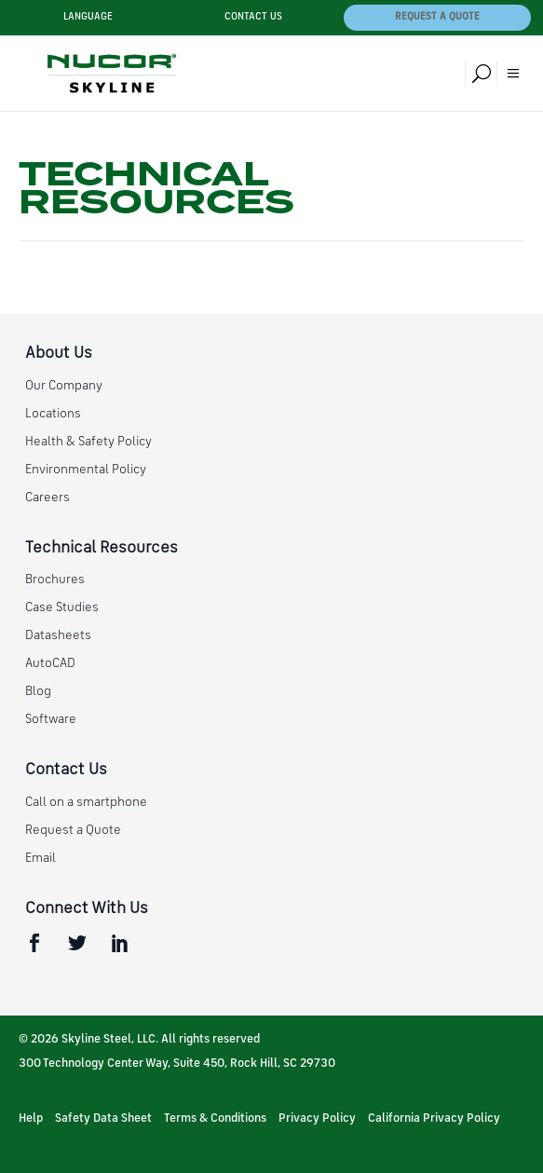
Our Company (63, 385)
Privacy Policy (317, 1118)
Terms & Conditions (215, 1118)
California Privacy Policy (434, 1118)
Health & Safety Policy (88, 441)
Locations (53, 413)
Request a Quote (437, 17)
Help (31, 1118)
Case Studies (62, 607)
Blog (38, 691)
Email (40, 858)
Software (50, 719)
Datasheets (58, 635)
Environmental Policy (85, 469)
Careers (47, 497)
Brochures (55, 579)
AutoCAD (50, 663)
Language (88, 17)
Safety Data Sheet (103, 1118)
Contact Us (253, 17)
